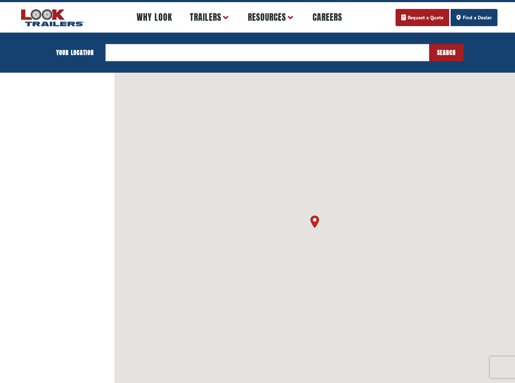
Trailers (210, 17)
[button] (314, 221)
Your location (75, 52)
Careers (327, 17)
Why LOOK (154, 17)
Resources (271, 17)
